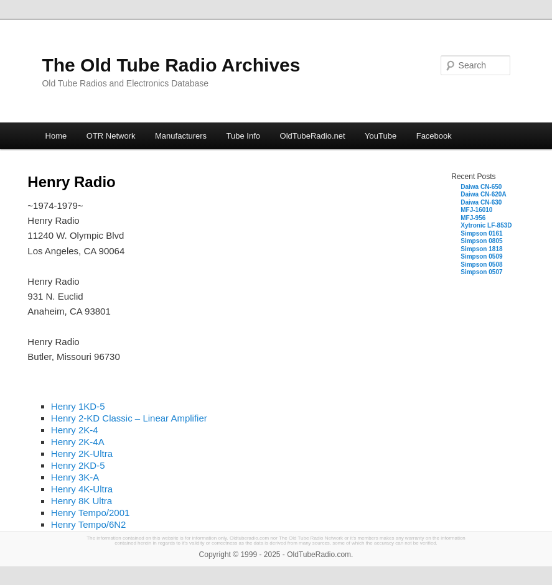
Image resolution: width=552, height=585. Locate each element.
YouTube (380, 135)
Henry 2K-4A (78, 441)
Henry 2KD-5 (78, 465)
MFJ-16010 (476, 209)
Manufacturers (181, 135)
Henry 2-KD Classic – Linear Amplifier (129, 418)
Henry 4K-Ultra (82, 489)
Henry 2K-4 (74, 430)
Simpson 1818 (481, 249)
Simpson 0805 (481, 240)
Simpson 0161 (481, 233)
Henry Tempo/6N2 (88, 524)
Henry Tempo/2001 (90, 512)
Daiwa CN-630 (481, 202)
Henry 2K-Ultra (82, 453)
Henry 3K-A (75, 477)
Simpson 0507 (481, 272)
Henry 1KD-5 (78, 406)
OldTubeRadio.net (312, 135)
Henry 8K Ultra (81, 500)
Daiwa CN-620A (483, 194)
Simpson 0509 (481, 256)
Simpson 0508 (481, 264)
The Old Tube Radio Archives (171, 65)
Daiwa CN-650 (481, 186)
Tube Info (243, 135)
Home (56, 135)
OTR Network (111, 135)
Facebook (434, 135)
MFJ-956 (473, 217)
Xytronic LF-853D (486, 225)
